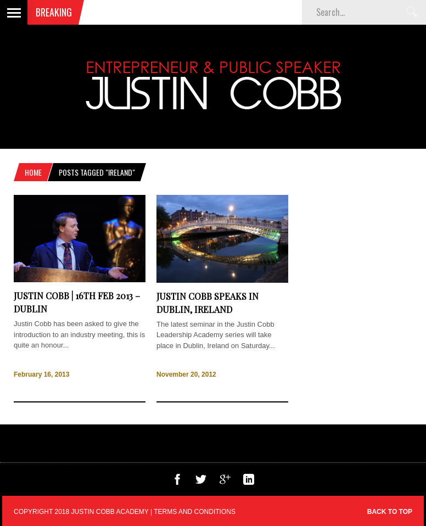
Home (33, 172)
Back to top (389, 512)
